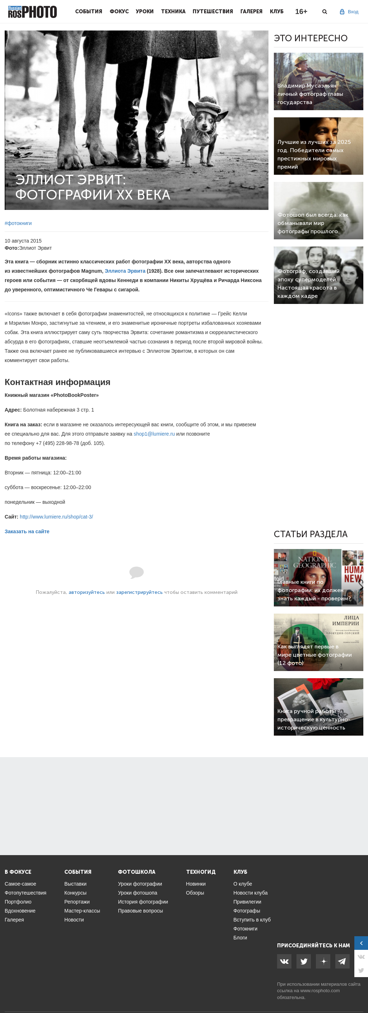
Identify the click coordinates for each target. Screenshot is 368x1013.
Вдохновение (20, 911)
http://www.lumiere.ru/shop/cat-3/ (56, 517)
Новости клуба (251, 893)
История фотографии (143, 902)
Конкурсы (75, 893)
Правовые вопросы (140, 911)
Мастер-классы (82, 911)
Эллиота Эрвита (125, 271)
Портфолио (18, 902)
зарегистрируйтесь (139, 592)
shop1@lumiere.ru (154, 434)
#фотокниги (18, 223)
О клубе (243, 884)
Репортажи (77, 902)
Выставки (75, 884)
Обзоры (195, 893)
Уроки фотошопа (137, 893)
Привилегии (248, 902)
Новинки (196, 884)
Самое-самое (20, 884)
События (88, 11)
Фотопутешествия (25, 893)
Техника (173, 11)
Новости (74, 920)
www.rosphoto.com (320, 990)
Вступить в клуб (252, 920)
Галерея (251, 11)
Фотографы (247, 911)
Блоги (240, 938)
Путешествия (213, 11)
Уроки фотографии (140, 884)
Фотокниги (246, 929)
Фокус (119, 11)
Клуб (277, 11)
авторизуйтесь (87, 592)
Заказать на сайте (27, 531)
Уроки (145, 11)
